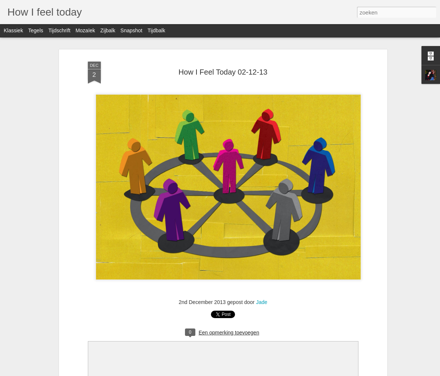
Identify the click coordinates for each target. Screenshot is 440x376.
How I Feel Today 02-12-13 (223, 72)
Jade (261, 302)
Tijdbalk (156, 30)
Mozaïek (85, 30)
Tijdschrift (59, 30)
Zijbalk (107, 30)
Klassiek (13, 30)
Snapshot (131, 30)
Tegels (35, 30)
